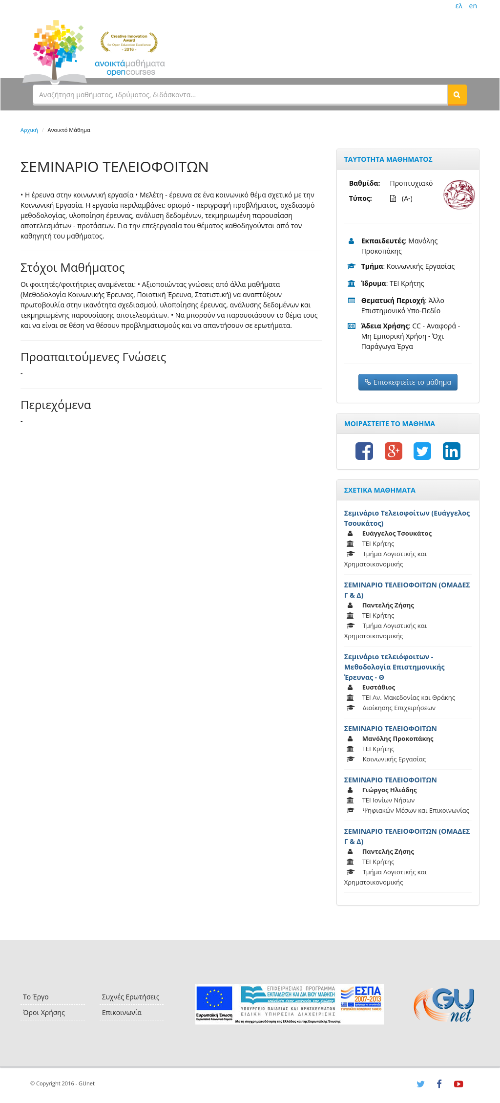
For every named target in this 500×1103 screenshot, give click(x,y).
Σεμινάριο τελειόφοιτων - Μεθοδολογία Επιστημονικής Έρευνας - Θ (394, 667)
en (473, 5)
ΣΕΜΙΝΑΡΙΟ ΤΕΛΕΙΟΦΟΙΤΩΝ (390, 728)
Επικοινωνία (122, 1012)
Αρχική (29, 129)
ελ (459, 5)
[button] (457, 94)
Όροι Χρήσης (44, 1012)
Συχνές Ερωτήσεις (131, 996)
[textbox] (240, 94)
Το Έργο (36, 996)
